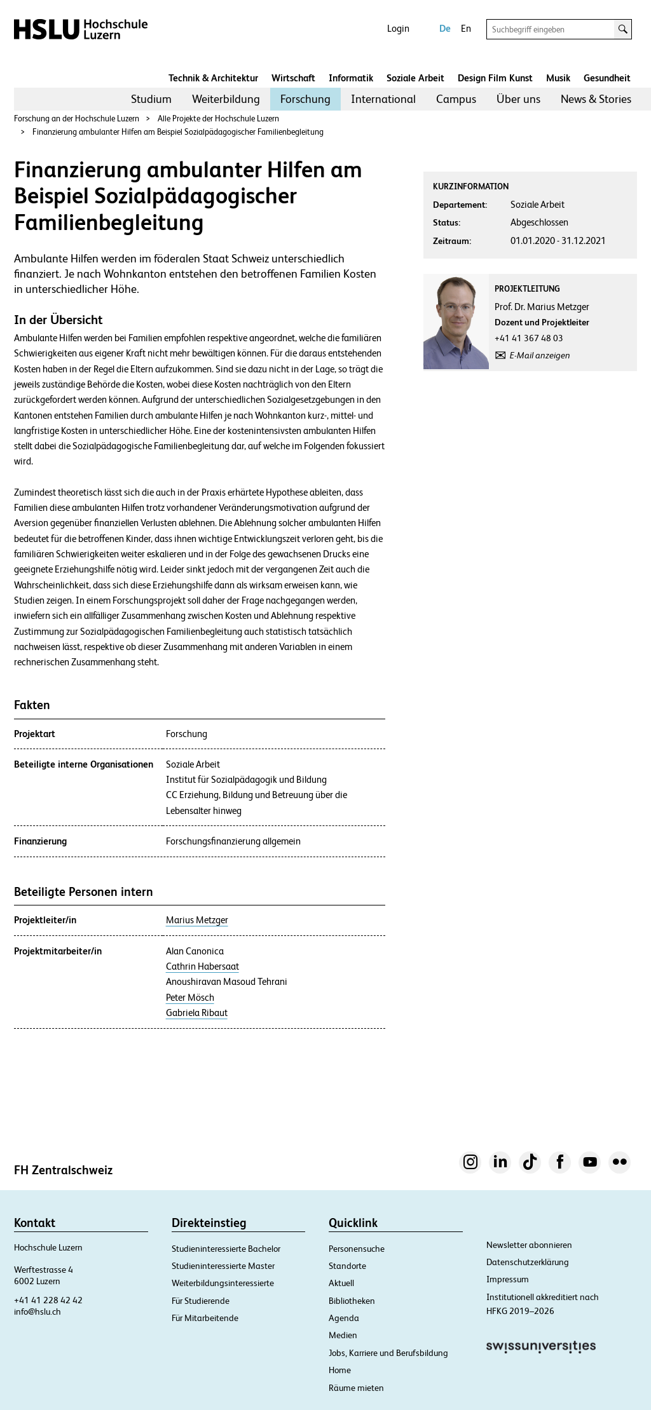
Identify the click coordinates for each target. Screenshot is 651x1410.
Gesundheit (607, 77)
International (383, 98)
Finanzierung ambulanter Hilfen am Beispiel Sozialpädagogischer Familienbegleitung (178, 132)
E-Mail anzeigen (540, 355)
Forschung (305, 98)
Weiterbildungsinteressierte (223, 1283)
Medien (343, 1335)
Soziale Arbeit (415, 77)
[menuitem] (151, 99)
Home (340, 1370)
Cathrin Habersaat (202, 966)
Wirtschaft (293, 77)
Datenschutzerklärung (527, 1262)
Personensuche (357, 1249)
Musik (558, 77)
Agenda (344, 1318)
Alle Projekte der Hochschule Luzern (218, 118)
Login (398, 28)
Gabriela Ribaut (197, 1013)
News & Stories (596, 98)
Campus (456, 98)
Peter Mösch (190, 998)
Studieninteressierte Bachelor (226, 1249)
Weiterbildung (226, 98)
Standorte (347, 1266)
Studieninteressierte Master (223, 1266)
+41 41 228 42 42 (48, 1300)
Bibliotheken (352, 1301)
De (445, 28)
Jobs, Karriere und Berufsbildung (388, 1353)
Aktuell (341, 1283)
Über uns (518, 98)
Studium (151, 98)
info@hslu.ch (37, 1311)
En (466, 28)
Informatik (351, 77)
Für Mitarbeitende (205, 1318)
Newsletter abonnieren (529, 1245)
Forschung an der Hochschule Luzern (76, 118)
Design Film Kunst (495, 77)
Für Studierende (201, 1301)
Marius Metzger (197, 920)
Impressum (507, 1279)
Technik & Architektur (213, 77)
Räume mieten (356, 1388)
